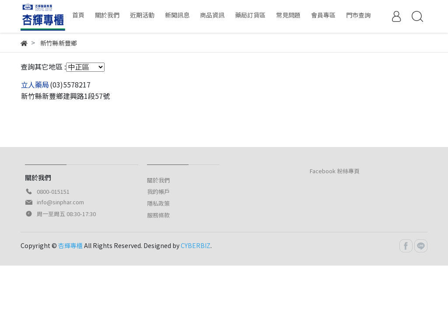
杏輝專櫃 (70, 245)
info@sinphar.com (60, 202)
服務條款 (158, 215)
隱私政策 (158, 203)
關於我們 (158, 180)
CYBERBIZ (195, 245)
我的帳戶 (158, 191)
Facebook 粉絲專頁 (335, 171)
